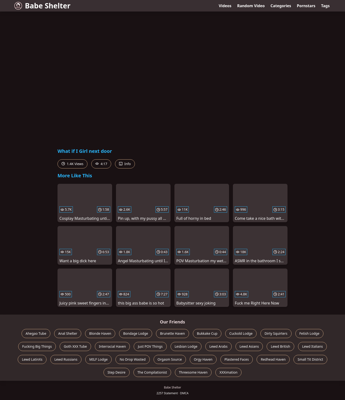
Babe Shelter (42, 6)
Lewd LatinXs (32, 359)
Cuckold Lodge (241, 333)
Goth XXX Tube (75, 346)
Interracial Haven (112, 346)
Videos (225, 5)
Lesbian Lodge (186, 346)
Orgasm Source (170, 359)
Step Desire (117, 372)
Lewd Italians (312, 346)
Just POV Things (150, 346)
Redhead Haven (273, 359)
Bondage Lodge (135, 333)
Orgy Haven (203, 359)
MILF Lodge (98, 359)
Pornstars (306, 5)
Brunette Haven (172, 333)
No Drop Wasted (132, 359)
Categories (280, 5)
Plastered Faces (236, 359)
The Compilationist (152, 372)
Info (125, 163)
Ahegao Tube (36, 333)
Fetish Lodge (309, 333)
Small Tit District (310, 359)
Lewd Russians (65, 359)
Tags (325, 5)
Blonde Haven (100, 333)
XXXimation (228, 372)
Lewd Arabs (218, 346)
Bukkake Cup (207, 333)
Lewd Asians (249, 346)
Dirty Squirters (275, 333)
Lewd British (280, 346)
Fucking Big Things (37, 346)
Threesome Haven (193, 372)
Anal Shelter (67, 333)
